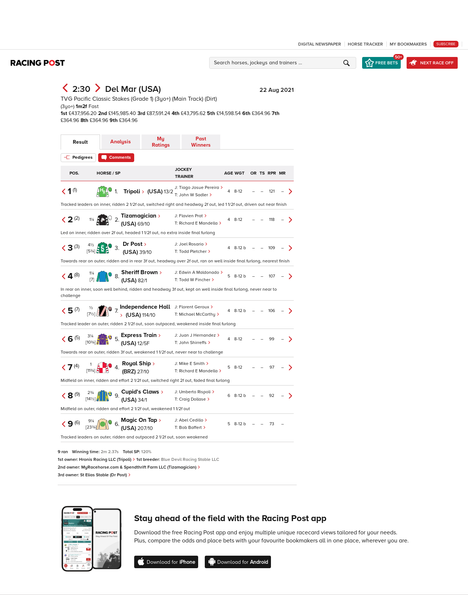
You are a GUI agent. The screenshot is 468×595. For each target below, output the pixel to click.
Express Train (141, 335)
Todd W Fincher (196, 280)
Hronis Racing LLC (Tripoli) (107, 459)
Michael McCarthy (199, 314)
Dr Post (135, 244)
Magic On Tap (141, 420)
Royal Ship (138, 363)
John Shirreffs (195, 342)
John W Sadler (195, 195)
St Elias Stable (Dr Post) (105, 475)
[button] (284, 63)
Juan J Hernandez (199, 335)
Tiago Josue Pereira (201, 187)
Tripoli (134, 191)
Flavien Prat (193, 216)
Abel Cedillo (193, 420)
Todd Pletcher (195, 251)
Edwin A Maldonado (201, 272)
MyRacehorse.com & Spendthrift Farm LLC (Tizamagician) (140, 467)
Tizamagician (141, 215)
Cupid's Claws (142, 391)
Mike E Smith (194, 363)
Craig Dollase (194, 399)
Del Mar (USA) (133, 89)
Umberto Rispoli (197, 392)
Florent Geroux (196, 307)
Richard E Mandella (200, 223)
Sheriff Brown (141, 272)
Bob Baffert (192, 427)
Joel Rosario (193, 244)
